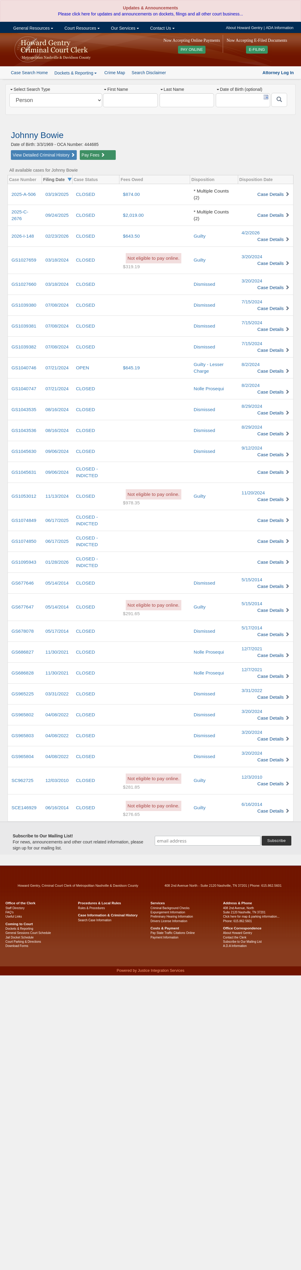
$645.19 (131, 367)
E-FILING (257, 50)
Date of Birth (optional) (239, 89)
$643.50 (131, 236)
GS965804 (22, 756)
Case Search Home (29, 72)
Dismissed (204, 284)
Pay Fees (93, 155)
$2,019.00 (133, 215)
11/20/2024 (253, 492)
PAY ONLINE (192, 50)
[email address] (208, 841)
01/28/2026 (57, 562)
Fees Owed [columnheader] (132, 179)
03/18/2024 (57, 259)
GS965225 (22, 693)
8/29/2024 (251, 406)
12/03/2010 (57, 780)
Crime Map (114, 72)
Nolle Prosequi (209, 388)
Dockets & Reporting (19, 928)
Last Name (172, 89)
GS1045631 (23, 472)
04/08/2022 (57, 714)
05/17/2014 (57, 631)
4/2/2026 (250, 232)
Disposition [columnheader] (202, 179)
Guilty (200, 236)
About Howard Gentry (244, 28)
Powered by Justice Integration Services (150, 970)
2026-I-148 (22, 236)
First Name (116, 89)
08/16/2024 (57, 409)
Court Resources (81, 28)
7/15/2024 (251, 301)
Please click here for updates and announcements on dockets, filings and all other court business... (150, 14)
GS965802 (22, 714)
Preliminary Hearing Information (171, 916)
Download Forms (16, 946)
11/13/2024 (57, 496)
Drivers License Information (168, 921)
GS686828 (22, 672)
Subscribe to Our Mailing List (242, 941)
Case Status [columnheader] (86, 179)
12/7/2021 (251, 648)
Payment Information (164, 937)
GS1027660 (23, 284)
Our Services (124, 28)
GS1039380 (23, 305)
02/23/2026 (57, 236)
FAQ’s (9, 912)
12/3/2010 (251, 777)
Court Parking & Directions (23, 941)
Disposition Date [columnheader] (256, 179)
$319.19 (131, 266)
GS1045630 (23, 451)
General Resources (32, 28)
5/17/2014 (251, 627)
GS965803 (22, 735)
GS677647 (22, 606)
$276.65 (131, 814)
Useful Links (13, 916)
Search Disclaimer (149, 72)
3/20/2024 (251, 256)
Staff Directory (14, 908)
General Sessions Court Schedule (28, 933)
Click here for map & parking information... (251, 916)
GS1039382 (23, 346)
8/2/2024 (250, 364)
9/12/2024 (251, 447)
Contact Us (162, 28)
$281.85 (131, 787)
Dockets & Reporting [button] (75, 73)
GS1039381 (23, 325)
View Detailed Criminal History (44, 155)
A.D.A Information (235, 946)
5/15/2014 (251, 579)
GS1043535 (23, 409)
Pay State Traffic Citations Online (172, 933)
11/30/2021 (57, 652)
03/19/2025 (57, 194)
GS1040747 (23, 388)
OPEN (82, 367)
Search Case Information (95, 920)
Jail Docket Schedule (19, 937)
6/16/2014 (251, 804)
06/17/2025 (57, 520)
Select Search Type (30, 89)
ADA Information (279, 28)
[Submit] (279, 100)
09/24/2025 (57, 215)
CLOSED (85, 194)
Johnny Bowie (37, 135)
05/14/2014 (57, 583)
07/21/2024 (57, 367)
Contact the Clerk (234, 937)
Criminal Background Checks (169, 908)
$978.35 (131, 502)
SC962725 (22, 780)
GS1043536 (23, 430)
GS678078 (22, 631)
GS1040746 (23, 367)
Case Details (270, 194)
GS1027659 (23, 259)
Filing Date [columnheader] (54, 179)
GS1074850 (23, 541)
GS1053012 (23, 496)
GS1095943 (23, 562)
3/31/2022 (251, 690)
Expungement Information (167, 912)
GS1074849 (23, 520)
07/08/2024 (57, 305)
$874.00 (131, 194)
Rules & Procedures (91, 908)
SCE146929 (24, 807)
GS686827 (22, 652)
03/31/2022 (57, 693)
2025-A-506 (23, 194)
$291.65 (131, 613)
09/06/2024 (57, 451)
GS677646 (22, 583)
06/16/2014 (57, 807)
